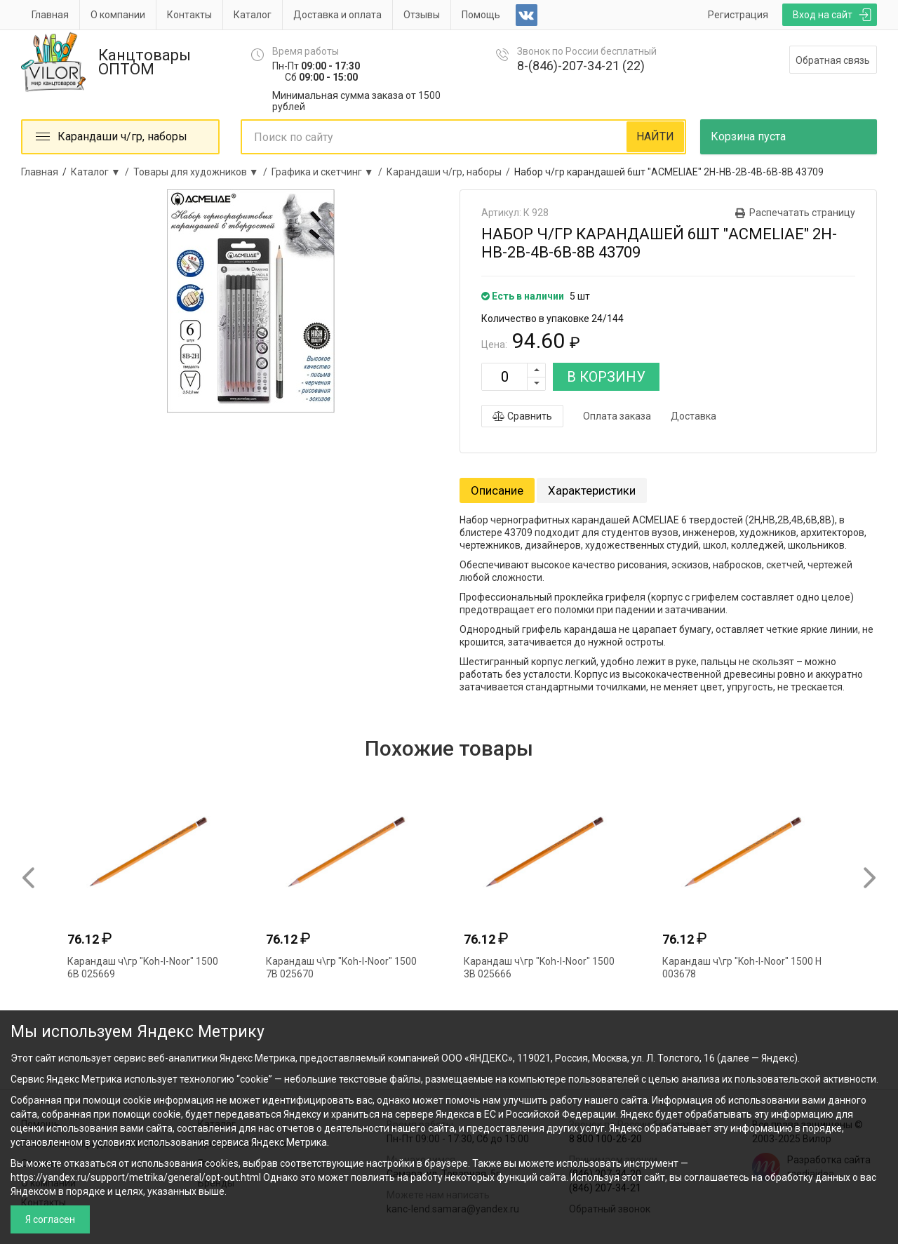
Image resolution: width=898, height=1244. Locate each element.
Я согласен (50, 1219)
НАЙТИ (655, 136)
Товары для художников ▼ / (202, 172)
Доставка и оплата (337, 14)
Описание (497, 490)
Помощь (481, 14)
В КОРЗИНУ (606, 376)
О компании (118, 14)
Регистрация (738, 14)
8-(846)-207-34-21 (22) (581, 65)
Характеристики (592, 490)
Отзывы (421, 14)
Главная (50, 14)
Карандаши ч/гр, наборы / (450, 172)
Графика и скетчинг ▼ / (329, 172)
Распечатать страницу (802, 212)
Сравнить (522, 416)
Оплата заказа (617, 416)
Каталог (253, 14)
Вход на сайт (822, 14)
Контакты (189, 14)
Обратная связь (833, 60)
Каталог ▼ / (102, 172)
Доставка (693, 416)
